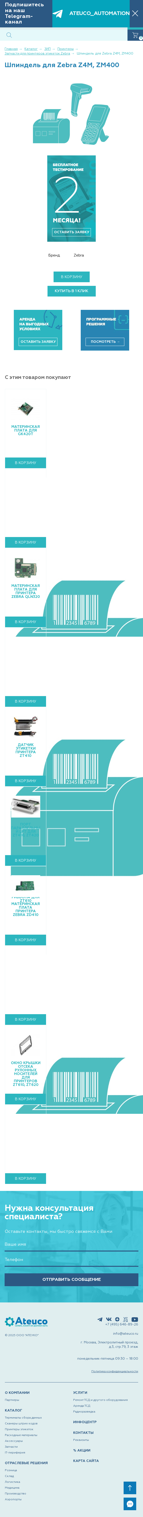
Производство (15, 1493)
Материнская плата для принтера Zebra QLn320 (25, 591)
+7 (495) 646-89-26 (121, 1324)
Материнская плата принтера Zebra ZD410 (25, 909)
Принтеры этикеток (19, 1429)
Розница (11, 1470)
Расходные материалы (21, 1435)
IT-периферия (15, 1452)
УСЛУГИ (80, 1393)
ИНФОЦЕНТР (84, 1422)
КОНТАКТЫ (83, 1433)
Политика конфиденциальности (114, 1371)
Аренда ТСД (81, 1406)
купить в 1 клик (71, 291)
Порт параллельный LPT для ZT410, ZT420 (25, 830)
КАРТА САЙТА (86, 1461)
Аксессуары (14, 1441)
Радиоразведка (84, 1411)
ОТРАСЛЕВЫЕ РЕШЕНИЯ (26, 1463)
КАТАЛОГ (13, 1410)
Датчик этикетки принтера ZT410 (26, 750)
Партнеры (12, 1400)
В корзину (71, 277)
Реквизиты (81, 1440)
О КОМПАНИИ (17, 1393)
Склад (9, 1476)
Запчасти (11, 1446)
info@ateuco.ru (125, 1333)
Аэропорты (13, 1499)
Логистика (12, 1482)
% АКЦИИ (81, 1450)
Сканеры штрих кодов (21, 1423)
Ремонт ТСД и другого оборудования (100, 1400)
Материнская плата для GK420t (25, 430)
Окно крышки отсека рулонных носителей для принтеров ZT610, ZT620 (25, 1074)
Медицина (12, 1487)
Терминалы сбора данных (23, 1417)
